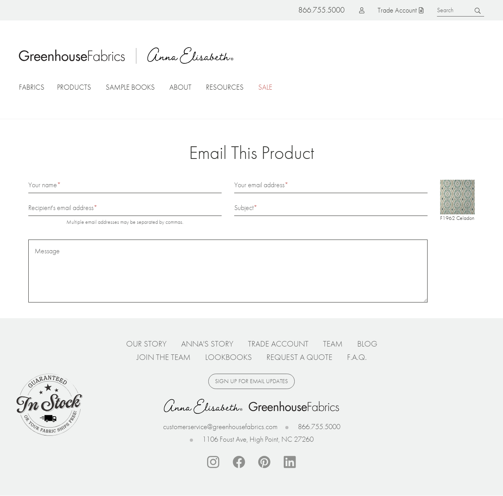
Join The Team (164, 357)
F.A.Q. (357, 357)
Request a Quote (299, 357)
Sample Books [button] (130, 87)
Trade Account (397, 10)
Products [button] (74, 87)
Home (72, 55)
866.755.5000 (319, 426)
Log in (349, 10)
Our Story (146, 344)
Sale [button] (265, 87)
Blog (367, 344)
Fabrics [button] (31, 87)
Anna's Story (207, 344)
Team (333, 344)
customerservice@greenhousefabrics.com (220, 426)
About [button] (180, 87)
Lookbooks (228, 357)
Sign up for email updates (251, 381)
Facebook (239, 462)
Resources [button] (225, 87)
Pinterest (264, 462)
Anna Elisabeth (190, 55)
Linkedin (290, 462)
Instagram (213, 462)
